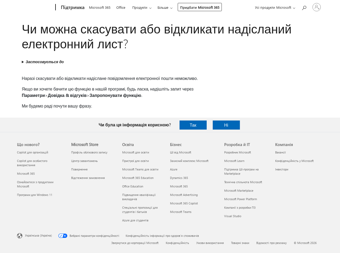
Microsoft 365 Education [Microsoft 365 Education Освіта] (138, 178)
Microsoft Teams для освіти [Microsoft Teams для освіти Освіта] (140, 169)
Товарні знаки (240, 243)
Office (120, 7)
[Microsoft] (35, 7)
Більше (163, 7)
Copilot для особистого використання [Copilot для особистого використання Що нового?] (32, 163)
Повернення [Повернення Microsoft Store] (79, 169)
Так (193, 125)
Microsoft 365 (99, 7)
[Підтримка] (72, 7)
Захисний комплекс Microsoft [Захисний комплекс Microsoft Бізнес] (189, 161)
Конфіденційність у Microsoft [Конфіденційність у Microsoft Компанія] (294, 161)
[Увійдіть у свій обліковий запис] (316, 7)
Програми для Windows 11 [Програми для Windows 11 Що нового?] (34, 195)
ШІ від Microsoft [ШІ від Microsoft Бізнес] (180, 152)
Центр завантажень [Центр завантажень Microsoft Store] (84, 161)
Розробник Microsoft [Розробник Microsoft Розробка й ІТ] (237, 152)
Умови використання (210, 243)
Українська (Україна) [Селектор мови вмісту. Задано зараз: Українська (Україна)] (38, 235)
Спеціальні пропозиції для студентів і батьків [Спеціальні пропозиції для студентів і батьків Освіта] (140, 209)
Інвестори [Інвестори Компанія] (281, 169)
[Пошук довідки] (304, 7)
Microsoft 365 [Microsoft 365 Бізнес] (179, 186)
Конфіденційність (177, 243)
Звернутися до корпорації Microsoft (135, 243)
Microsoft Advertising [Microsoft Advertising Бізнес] (184, 195)
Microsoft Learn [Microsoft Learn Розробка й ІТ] (234, 161)
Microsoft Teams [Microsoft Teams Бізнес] (181, 212)
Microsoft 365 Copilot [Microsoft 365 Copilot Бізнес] (184, 203)
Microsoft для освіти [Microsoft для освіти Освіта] (135, 152)
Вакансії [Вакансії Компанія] (280, 152)
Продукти (139, 7)
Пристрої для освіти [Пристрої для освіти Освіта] (135, 161)
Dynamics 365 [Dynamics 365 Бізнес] (179, 178)
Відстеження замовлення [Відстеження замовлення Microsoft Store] (88, 178)
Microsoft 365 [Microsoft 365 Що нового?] (26, 173)
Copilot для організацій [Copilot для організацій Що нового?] (32, 152)
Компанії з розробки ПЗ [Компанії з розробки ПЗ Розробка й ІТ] (240, 207)
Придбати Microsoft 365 (199, 7)
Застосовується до (45, 61)
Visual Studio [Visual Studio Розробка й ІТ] (232, 216)
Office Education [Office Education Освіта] (132, 186)
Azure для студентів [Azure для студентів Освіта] (135, 220)
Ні (226, 125)
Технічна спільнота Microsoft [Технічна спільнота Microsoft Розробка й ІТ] (243, 182)
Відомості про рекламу (271, 243)
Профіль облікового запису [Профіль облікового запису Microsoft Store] (89, 152)
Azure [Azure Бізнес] (173, 169)
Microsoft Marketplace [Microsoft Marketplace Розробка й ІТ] (238, 190)
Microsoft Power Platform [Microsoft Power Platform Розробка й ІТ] (240, 199)
